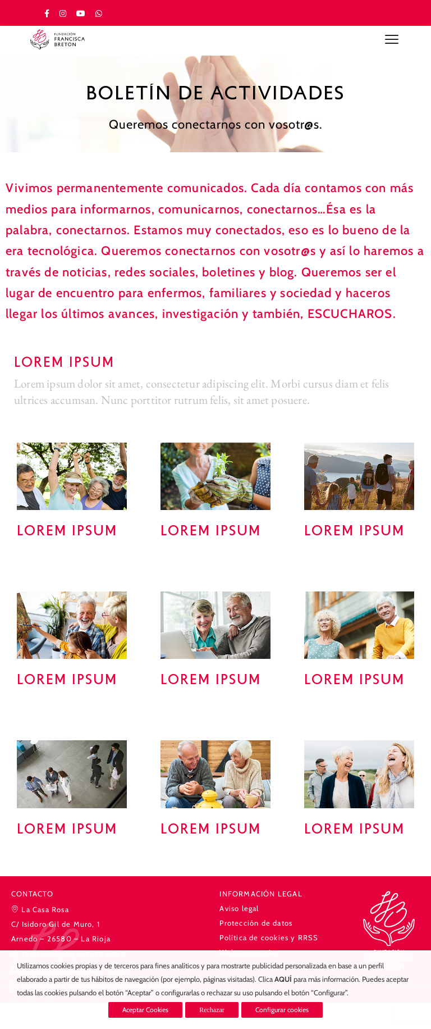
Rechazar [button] (211, 1010)
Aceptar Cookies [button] (145, 1009)
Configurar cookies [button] (282, 1009)
